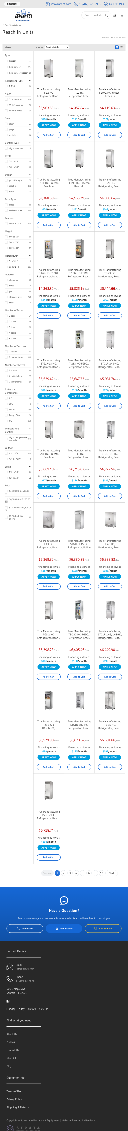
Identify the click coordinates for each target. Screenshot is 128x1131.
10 (101, 873)
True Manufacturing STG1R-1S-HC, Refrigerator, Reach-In (48, 364)
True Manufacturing (13, 25)
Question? (12, 4)
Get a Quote (64, 928)
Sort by (39, 47)
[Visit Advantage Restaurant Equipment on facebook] (8, 1000)
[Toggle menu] (5, 15)
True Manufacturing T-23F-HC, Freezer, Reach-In (48, 454)
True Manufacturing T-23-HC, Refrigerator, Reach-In (110, 183)
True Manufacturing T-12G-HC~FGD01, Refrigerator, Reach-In (48, 273)
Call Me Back (114, 4)
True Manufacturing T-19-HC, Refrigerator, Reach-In (79, 93)
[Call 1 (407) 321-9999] (87, 4)
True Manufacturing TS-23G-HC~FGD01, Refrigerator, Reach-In (79, 634)
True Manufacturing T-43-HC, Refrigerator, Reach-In (48, 544)
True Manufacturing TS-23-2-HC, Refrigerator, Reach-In (48, 815)
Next (111, 873)
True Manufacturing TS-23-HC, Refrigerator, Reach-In (110, 273)
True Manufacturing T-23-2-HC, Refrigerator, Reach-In (48, 634)
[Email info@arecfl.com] (58, 4)
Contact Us (25, 928)
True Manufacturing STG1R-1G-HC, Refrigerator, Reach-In (110, 454)
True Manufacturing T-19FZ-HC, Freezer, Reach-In (110, 93)
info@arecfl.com (25, 968)
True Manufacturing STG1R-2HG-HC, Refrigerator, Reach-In (79, 725)
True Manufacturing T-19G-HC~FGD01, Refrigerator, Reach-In (79, 273)
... (95, 873)
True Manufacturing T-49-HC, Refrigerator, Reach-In (110, 544)
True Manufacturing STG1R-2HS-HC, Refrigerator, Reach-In (110, 364)
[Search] (96, 15)
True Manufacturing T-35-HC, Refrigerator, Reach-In (79, 454)
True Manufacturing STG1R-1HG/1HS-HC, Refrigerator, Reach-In (110, 634)
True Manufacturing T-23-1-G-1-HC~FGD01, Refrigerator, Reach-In (48, 725)
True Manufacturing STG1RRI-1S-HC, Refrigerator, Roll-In (79, 544)
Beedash (90, 1120)
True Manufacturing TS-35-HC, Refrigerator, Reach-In (110, 725)
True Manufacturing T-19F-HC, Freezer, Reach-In (79, 183)
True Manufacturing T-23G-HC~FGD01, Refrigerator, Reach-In (79, 364)
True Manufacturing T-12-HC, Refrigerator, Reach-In (48, 93)
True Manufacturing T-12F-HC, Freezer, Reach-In (48, 183)
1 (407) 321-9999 (25, 980)
